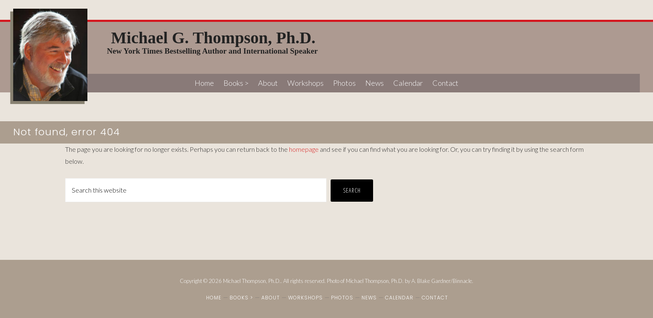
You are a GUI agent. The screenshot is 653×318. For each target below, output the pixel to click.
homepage (304, 149)
